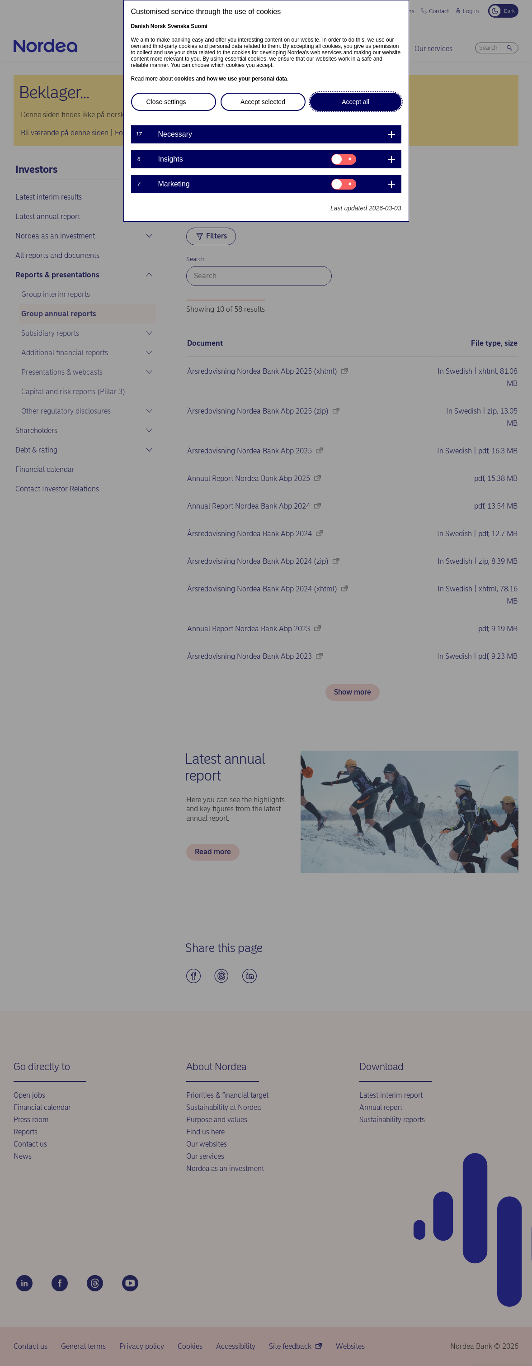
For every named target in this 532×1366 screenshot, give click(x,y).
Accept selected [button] (262, 101)
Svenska (178, 26)
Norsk (158, 26)
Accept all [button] (355, 101)
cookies (184, 79)
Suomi (199, 26)
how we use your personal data (247, 79)
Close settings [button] (166, 101)
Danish (140, 26)
